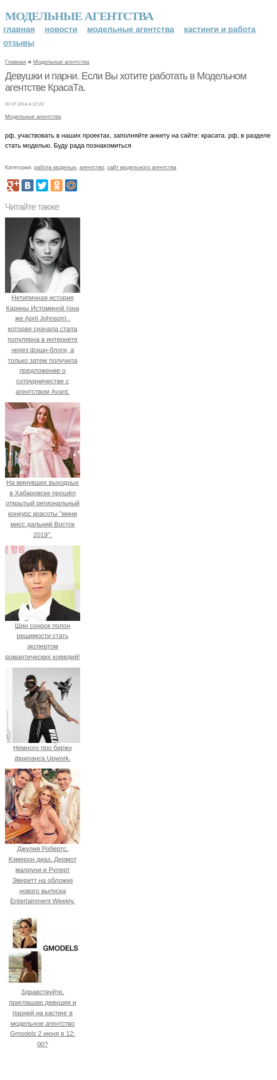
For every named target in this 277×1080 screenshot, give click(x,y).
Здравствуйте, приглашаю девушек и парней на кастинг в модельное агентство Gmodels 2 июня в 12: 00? (42, 1013)
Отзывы (19, 43)
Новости (61, 29)
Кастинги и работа (219, 29)
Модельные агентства (79, 16)
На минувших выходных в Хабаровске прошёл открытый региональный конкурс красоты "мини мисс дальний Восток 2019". (42, 503)
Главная (19, 29)
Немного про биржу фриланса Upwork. (42, 747)
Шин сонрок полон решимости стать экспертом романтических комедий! (42, 636)
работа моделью (55, 167)
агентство (91, 167)
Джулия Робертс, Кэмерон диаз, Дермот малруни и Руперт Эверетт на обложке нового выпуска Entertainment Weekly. (42, 870)
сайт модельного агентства (141, 167)
